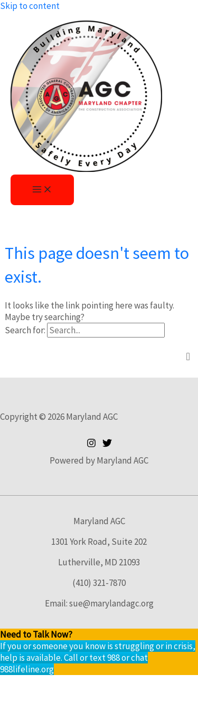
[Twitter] (107, 444)
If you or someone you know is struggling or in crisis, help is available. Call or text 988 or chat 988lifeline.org (97, 657)
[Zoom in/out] (21, 684)
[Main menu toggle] (42, 190)
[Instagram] (91, 444)
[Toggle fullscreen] (65, 684)
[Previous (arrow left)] (21, 703)
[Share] (109, 684)
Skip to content (30, 6)
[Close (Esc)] (152, 684)
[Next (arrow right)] (65, 703)
